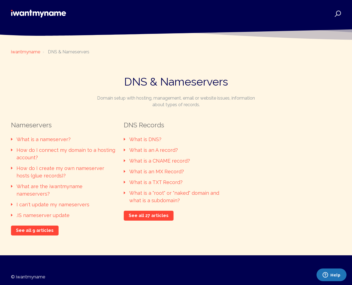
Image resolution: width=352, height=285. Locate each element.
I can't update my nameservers (52, 204)
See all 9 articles (35, 230)
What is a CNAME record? (159, 161)
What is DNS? (145, 139)
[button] (337, 13)
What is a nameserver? (43, 139)
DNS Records (144, 125)
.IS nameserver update (43, 215)
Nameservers (31, 125)
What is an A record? (153, 150)
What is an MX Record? (156, 171)
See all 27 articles (149, 215)
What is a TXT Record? (156, 182)
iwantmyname (25, 51)
